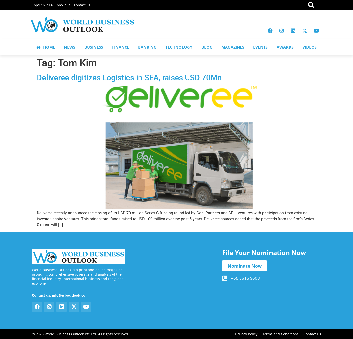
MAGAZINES (232, 47)
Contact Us (82, 5)
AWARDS (285, 47)
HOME (45, 47)
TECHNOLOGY (178, 47)
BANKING (147, 47)
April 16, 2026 (43, 5)
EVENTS (260, 47)
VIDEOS (310, 47)
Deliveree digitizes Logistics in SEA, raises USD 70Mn (129, 77)
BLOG (207, 47)
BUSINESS (93, 47)
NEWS (69, 47)
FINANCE (120, 47)
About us (63, 5)
